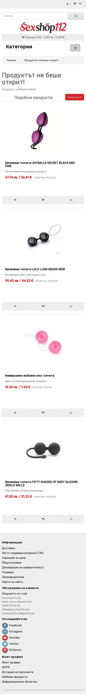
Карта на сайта (12, 582)
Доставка (8, 548)
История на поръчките (17, 672)
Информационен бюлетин (19, 681)
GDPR (6, 667)
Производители (13, 577)
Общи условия (11, 562)
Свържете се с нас (14, 593)
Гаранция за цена (14, 558)
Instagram (12, 631)
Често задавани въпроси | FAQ (22, 553)
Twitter (10, 644)
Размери (8, 572)
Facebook (12, 625)
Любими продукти (14, 677)
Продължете (75, 97)
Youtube (11, 637)
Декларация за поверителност (23, 567)
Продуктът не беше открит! (41, 60)
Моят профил (11, 662)
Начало (11, 60)
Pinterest (11, 650)
